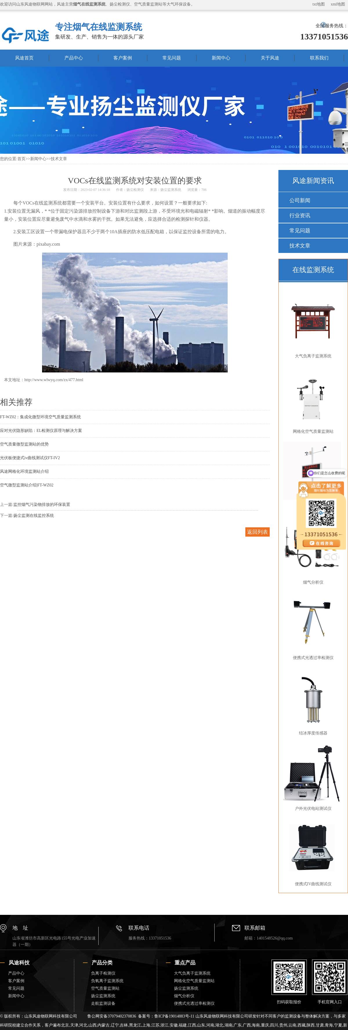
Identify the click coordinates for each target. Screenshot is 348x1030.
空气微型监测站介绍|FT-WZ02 (26, 485)
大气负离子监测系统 (312, 324)
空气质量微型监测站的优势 (24, 444)
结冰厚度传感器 (312, 701)
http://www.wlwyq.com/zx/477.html (53, 380)
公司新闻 (299, 200)
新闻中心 (221, 57)
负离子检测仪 (103, 973)
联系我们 (319, 57)
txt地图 (318, 4)
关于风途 (270, 57)
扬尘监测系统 (170, 190)
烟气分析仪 (184, 996)
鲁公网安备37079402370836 (111, 1016)
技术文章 (59, 159)
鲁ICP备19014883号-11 (174, 1016)
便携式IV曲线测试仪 (312, 852)
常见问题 (171, 57)
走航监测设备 (103, 1003)
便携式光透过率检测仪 (312, 626)
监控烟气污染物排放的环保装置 (41, 504)
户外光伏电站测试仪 (312, 777)
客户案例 (122, 57)
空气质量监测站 (105, 988)
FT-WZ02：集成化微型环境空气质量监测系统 (40, 417)
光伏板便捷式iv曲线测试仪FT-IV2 (30, 458)
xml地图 (338, 4)
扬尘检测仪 (135, 190)
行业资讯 (299, 215)
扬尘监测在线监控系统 (33, 515)
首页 (21, 159)
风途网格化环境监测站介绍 (24, 471)
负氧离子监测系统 (107, 981)
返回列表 (257, 532)
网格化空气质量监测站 (312, 400)
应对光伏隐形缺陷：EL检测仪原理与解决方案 (41, 430)
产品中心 (73, 57)
